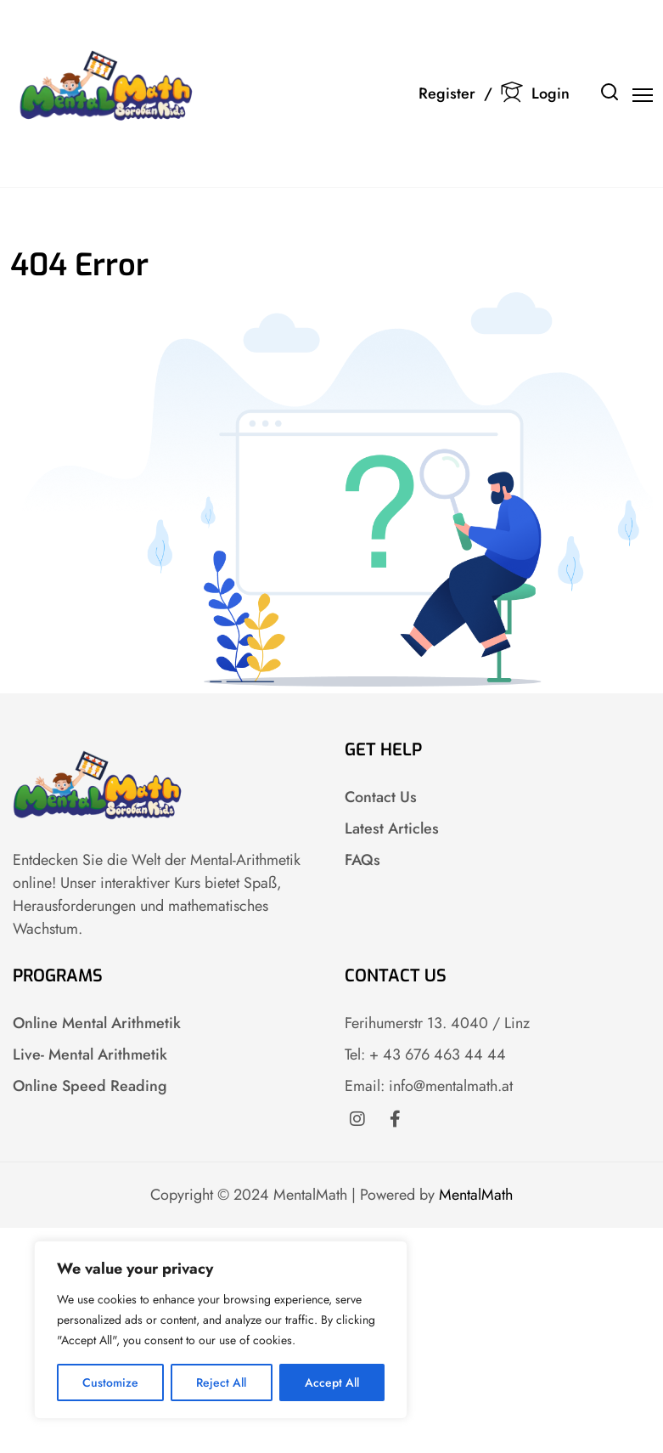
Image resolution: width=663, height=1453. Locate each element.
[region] (220, 1330)
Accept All (332, 1382)
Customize (110, 1382)
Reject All (221, 1382)
